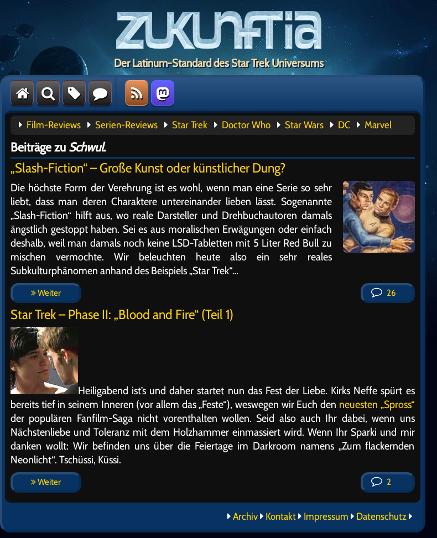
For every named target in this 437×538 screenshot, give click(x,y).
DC (344, 125)
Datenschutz (381, 516)
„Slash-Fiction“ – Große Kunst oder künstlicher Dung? (148, 168)
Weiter (46, 293)
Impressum (326, 516)
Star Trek (189, 125)
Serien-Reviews (126, 125)
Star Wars (304, 125)
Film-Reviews (54, 125)
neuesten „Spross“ (377, 404)
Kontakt (281, 516)
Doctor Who (246, 125)
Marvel (378, 125)
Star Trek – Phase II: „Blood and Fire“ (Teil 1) (122, 314)
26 (383, 293)
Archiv (245, 516)
